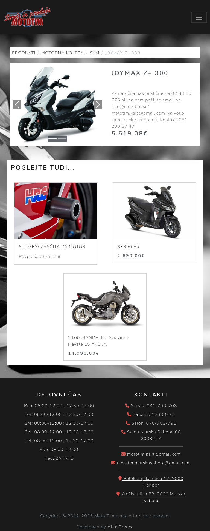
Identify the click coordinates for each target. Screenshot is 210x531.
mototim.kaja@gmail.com (151, 454)
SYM (94, 53)
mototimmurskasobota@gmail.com (151, 463)
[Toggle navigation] (199, 17)
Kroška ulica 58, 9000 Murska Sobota (150, 497)
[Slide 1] (52, 139)
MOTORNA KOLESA (62, 53)
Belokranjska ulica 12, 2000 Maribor (150, 482)
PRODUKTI (23, 53)
